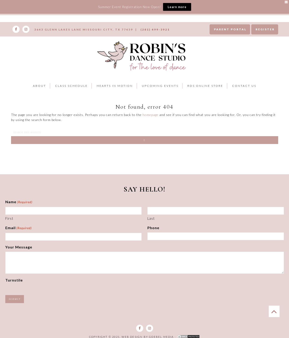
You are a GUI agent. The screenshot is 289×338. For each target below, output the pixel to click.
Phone (153, 227)
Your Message (18, 247)
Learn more (177, 7)
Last (151, 218)
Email (18, 228)
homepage (150, 115)
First (9, 218)
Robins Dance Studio (143, 55)
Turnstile (14, 280)
